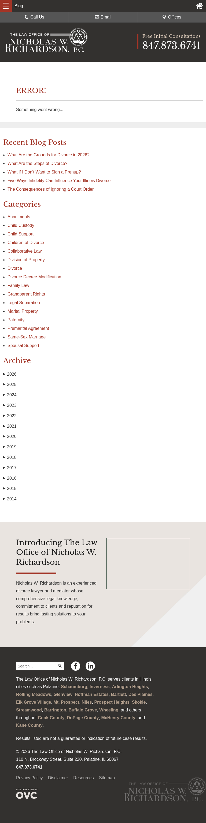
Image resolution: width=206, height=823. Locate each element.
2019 (10, 447)
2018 (10, 457)
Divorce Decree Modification (34, 277)
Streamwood (29, 710)
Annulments (19, 217)
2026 (10, 374)
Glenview (63, 694)
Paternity (16, 320)
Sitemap (107, 778)
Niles (87, 702)
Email (103, 17)
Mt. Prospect (66, 702)
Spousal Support (23, 345)
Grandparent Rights (26, 294)
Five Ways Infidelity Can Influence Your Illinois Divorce (59, 180)
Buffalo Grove (83, 710)
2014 (10, 499)
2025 (10, 384)
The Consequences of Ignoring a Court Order (51, 189)
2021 (10, 426)
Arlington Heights (130, 686)
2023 (10, 405)
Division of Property (26, 259)
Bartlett (118, 694)
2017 (10, 468)
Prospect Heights (112, 702)
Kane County (29, 725)
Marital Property (23, 311)
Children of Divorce (26, 242)
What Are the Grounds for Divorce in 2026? (49, 155)
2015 (10, 488)
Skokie (139, 702)
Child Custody (21, 225)
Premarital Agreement (28, 328)
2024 (10, 395)
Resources (83, 778)
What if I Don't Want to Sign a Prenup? (44, 172)
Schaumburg (74, 686)
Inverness (100, 686)
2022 (10, 416)
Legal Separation (24, 302)
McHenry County (118, 717)
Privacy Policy (29, 778)
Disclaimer (58, 778)
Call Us (34, 17)
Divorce (15, 268)
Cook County (51, 717)
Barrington (55, 710)
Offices (171, 17)
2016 (10, 478)
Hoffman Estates (92, 694)
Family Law (18, 285)
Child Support (21, 234)
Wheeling (108, 710)
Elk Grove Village (33, 702)
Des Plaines (140, 694)
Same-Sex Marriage (27, 337)
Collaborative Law (25, 251)
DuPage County (83, 717)
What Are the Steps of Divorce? (38, 163)
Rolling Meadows (33, 694)
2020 (10, 436)
